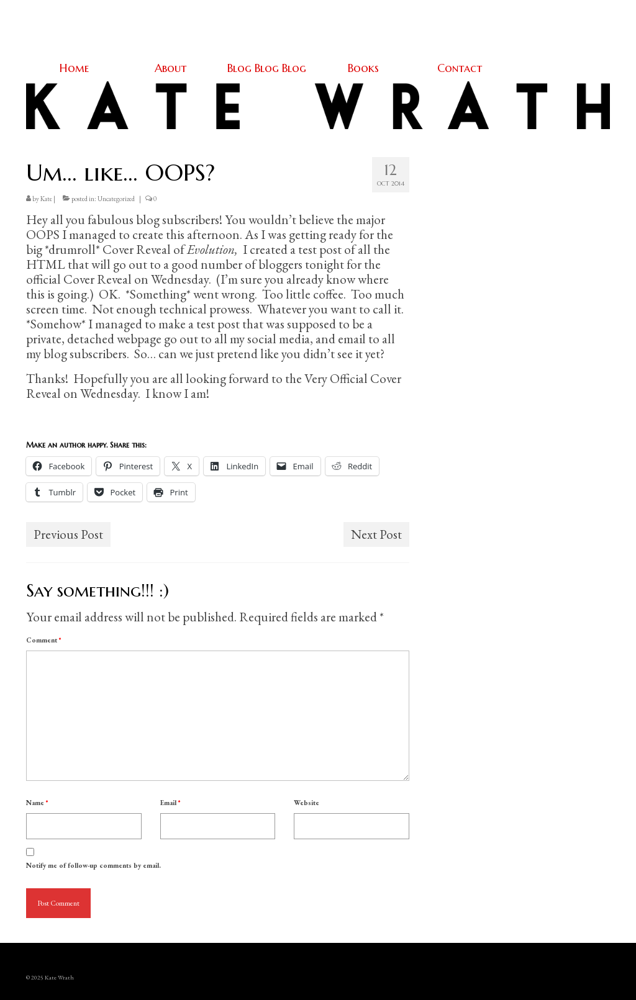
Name (37, 802)
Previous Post (68, 534)
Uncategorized (116, 198)
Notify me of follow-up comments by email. (93, 865)
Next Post (376, 534)
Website (306, 802)
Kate (46, 198)
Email (170, 802)
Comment (43, 640)
